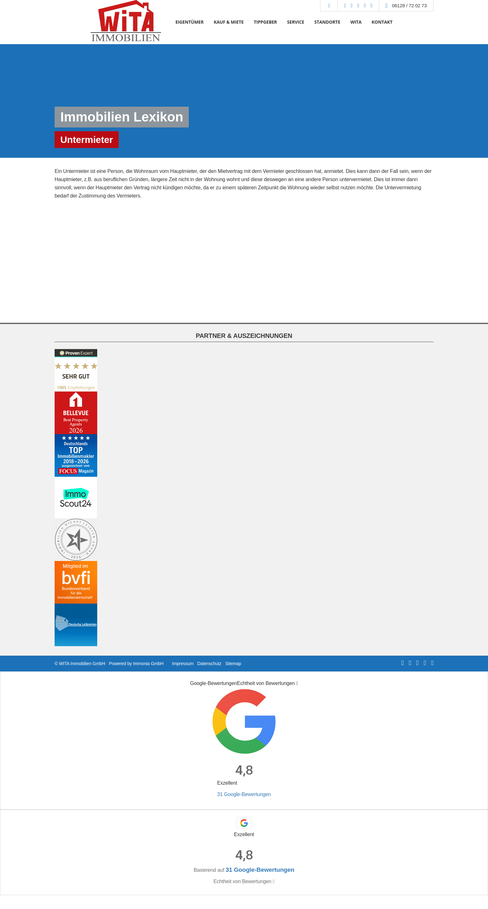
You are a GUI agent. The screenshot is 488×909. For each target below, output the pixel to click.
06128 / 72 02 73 (409, 5)
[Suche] (328, 5)
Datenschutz (209, 663)
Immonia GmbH (148, 663)
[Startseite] (125, 22)
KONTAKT (382, 22)
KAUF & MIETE (229, 22)
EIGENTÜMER (190, 22)
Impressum (182, 663)
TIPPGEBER (265, 22)
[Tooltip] (297, 683)
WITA (355, 22)
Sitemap (233, 663)
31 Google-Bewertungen (244, 794)
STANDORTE (327, 22)
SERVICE (295, 22)
